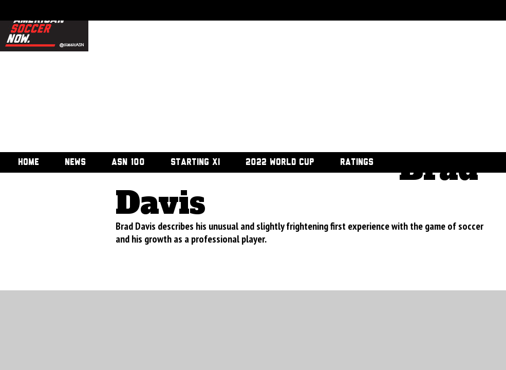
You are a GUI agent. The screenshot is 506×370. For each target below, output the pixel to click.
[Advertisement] (247, 77)
